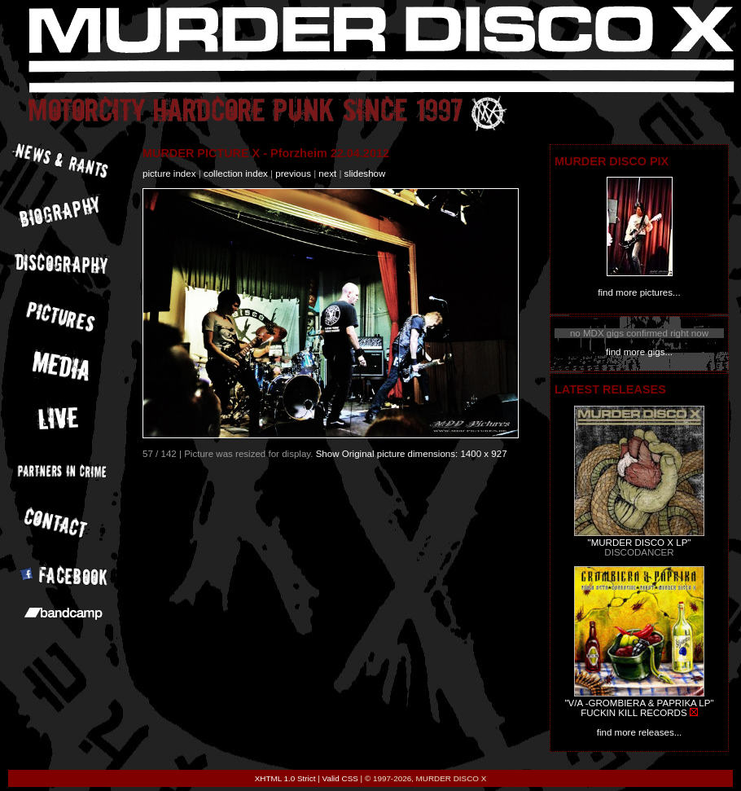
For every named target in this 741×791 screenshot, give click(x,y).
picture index (168, 173)
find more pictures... (639, 292)
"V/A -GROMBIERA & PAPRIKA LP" (638, 703)
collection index (236, 173)
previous (293, 173)
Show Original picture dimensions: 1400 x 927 (411, 454)
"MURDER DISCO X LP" (639, 542)
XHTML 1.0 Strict (285, 778)
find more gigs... (639, 352)
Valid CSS (340, 778)
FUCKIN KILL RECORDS (633, 713)
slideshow (365, 173)
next (327, 173)
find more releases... (639, 732)
